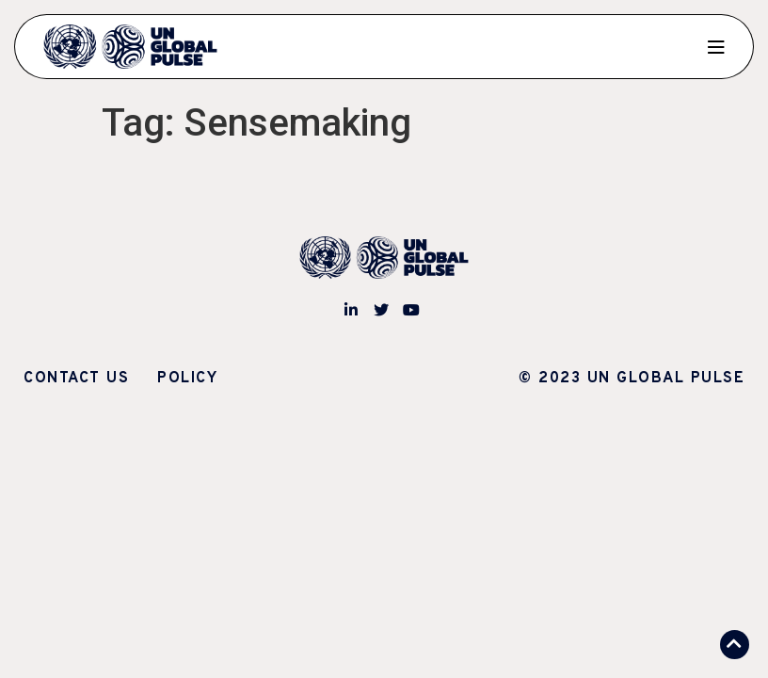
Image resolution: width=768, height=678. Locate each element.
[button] (734, 644)
